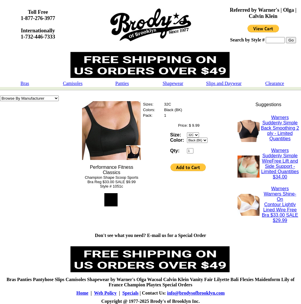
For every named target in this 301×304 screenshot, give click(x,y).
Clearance (274, 83)
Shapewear (173, 83)
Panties (122, 83)
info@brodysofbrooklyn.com (196, 292)
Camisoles (73, 83)
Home (82, 292)
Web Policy (105, 292)
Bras (25, 83)
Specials (130, 292)
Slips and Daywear (224, 83)
